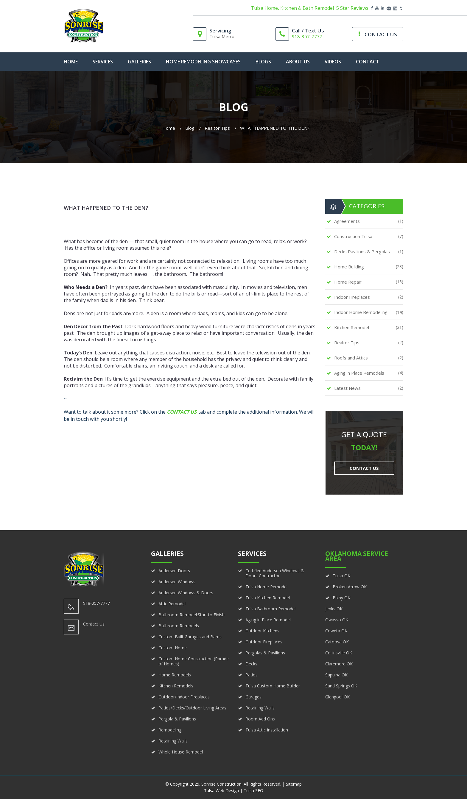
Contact (367, 61)
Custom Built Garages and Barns (190, 636)
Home (168, 128)
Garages (253, 696)
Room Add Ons (260, 718)
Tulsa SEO (253, 790)
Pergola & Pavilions (177, 718)
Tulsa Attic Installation (266, 729)
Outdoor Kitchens (262, 630)
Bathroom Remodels (178, 625)
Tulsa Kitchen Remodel (267, 597)
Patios (251, 674)
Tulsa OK (341, 575)
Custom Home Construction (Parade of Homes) (193, 661)
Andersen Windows (176, 581)
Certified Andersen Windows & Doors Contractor (274, 573)
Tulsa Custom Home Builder (272, 685)
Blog (189, 128)
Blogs (263, 61)
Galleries (139, 61)
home (71, 61)
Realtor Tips (217, 128)
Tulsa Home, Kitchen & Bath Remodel (292, 8)
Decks (251, 663)
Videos (333, 61)
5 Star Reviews (352, 8)
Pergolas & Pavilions (265, 652)
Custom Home (172, 647)
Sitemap (294, 784)
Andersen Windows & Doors (185, 592)
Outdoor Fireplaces (263, 641)
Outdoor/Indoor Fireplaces (184, 696)
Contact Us (182, 412)
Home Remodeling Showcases (203, 61)
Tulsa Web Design (221, 790)
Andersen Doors (174, 570)
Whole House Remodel (180, 751)
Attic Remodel (172, 603)
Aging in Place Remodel (268, 619)
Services (103, 61)
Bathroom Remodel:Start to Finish (191, 614)
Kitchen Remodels (175, 685)
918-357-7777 (307, 36)
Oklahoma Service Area (356, 556)
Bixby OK (341, 597)
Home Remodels (174, 674)
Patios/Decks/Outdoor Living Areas (192, 707)
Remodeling (169, 729)
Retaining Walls (173, 740)
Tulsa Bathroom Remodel (270, 608)
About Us (298, 61)
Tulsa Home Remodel (266, 586)
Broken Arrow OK (350, 586)
